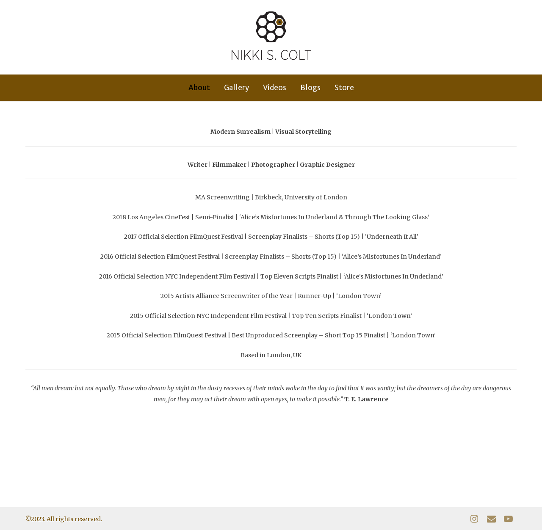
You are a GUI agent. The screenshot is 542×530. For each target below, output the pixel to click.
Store (344, 87)
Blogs (310, 87)
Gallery (236, 87)
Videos (274, 87)
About (199, 87)
